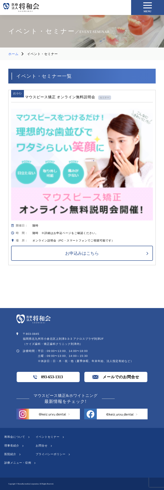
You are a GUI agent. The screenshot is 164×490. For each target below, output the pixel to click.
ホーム (13, 54)
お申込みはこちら (82, 253)
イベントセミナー (48, 436)
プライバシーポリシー (51, 454)
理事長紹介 (11, 445)
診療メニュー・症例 (17, 462)
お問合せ (42, 445)
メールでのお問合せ (115, 377)
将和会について (14, 436)
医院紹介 (10, 454)
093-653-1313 (48, 377)
